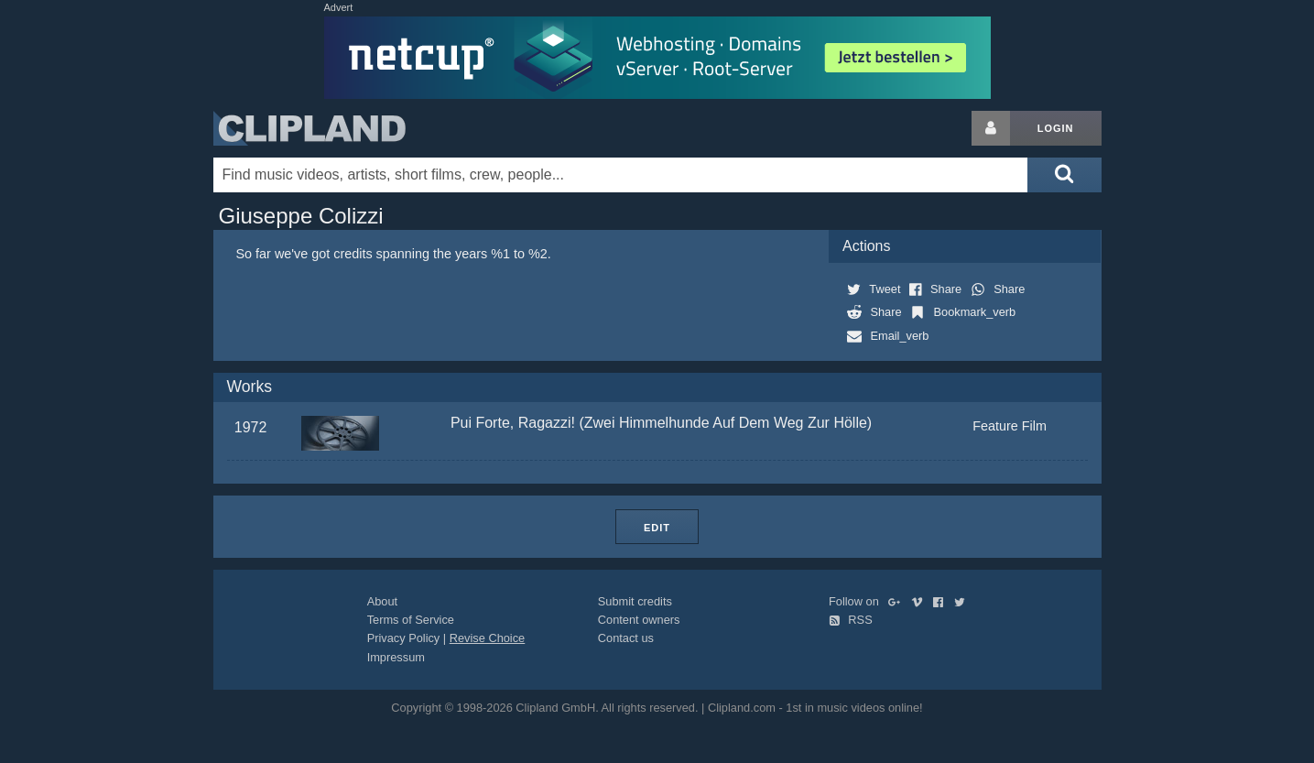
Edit (657, 527)
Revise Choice (488, 638)
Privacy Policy (403, 638)
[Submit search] (1064, 175)
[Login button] (991, 128)
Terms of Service (410, 620)
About (382, 601)
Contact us (626, 638)
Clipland (309, 128)
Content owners (639, 620)
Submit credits (635, 601)
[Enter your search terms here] (620, 175)
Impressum (396, 657)
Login (1055, 128)
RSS (851, 620)
